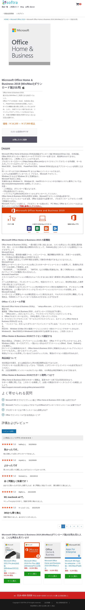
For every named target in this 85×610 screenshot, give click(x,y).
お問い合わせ (30, 7)
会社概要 (47, 602)
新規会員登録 (8, 13)
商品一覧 (5, 7)
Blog (22, 7)
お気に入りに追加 (20, 140)
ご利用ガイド (14, 7)
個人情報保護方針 (62, 602)
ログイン (20, 13)
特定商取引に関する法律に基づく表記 (42, 606)
